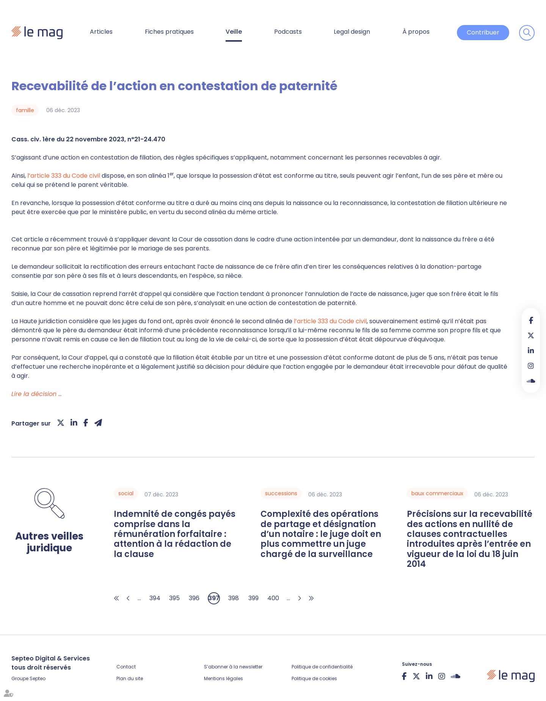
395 (174, 598)
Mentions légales (223, 678)
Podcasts (288, 31)
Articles (101, 31)
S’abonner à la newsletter (233, 666)
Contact (126, 666)
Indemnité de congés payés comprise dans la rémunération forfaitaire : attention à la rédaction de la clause (174, 534)
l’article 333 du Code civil (63, 175)
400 (273, 598)
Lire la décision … (36, 394)
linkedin (531, 350)
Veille (234, 31)
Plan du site (129, 678)
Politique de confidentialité (322, 666)
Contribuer (483, 32)
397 (214, 598)
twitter (531, 335)
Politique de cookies (314, 678)
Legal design (352, 31)
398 (233, 598)
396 (194, 598)
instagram (531, 366)
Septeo (38, 678)
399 (253, 598)
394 (154, 598)
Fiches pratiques (169, 31)
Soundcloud (531, 381)
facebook (531, 320)
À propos (416, 31)
